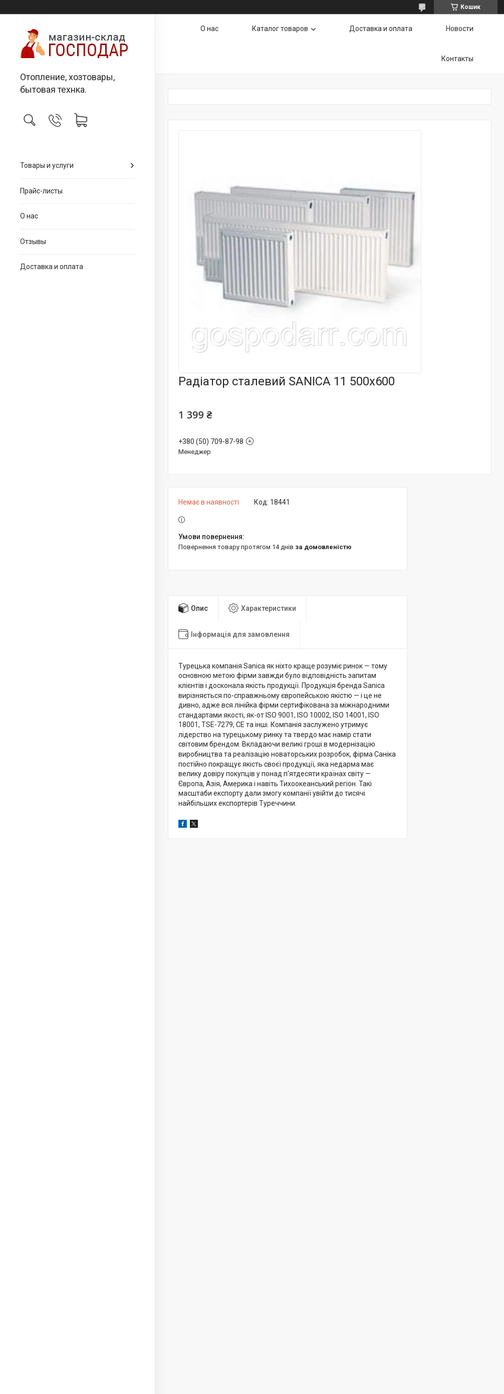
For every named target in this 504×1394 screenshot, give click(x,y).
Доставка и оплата (51, 267)
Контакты (457, 59)
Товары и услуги (47, 165)
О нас (29, 216)
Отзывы (33, 242)
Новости (459, 29)
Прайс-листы (41, 191)
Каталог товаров (280, 29)
